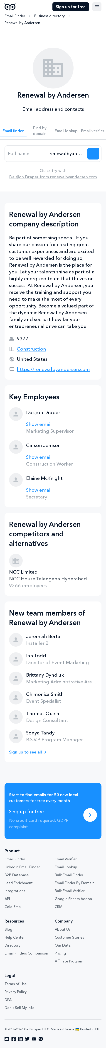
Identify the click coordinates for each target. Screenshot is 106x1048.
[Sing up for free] (90, 815)
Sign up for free (71, 6)
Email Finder (15, 16)
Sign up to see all (25, 752)
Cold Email (13, 906)
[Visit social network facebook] (13, 1039)
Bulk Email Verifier (70, 890)
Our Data (63, 945)
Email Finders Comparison (26, 953)
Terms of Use (16, 984)
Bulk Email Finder (69, 875)
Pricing (60, 953)
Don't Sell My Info (20, 1007)
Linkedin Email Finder (22, 867)
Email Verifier (66, 859)
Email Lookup (66, 867)
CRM (58, 906)
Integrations (15, 890)
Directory (12, 945)
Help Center (15, 937)
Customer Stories (69, 937)
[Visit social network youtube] (34, 1039)
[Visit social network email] (7, 1039)
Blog (8, 929)
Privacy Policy (16, 991)
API (7, 898)
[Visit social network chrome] (41, 1039)
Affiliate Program (69, 961)
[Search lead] (93, 154)
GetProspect (10, 6)
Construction (31, 349)
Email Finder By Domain (74, 883)
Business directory (49, 16)
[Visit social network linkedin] (20, 1039)
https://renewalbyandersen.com (53, 369)
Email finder (13, 130)
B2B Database (17, 875)
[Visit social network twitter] (27, 1039)
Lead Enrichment (19, 883)
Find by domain (40, 130)
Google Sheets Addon (73, 898)
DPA (8, 999)
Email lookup (66, 130)
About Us (62, 929)
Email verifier (92, 130)
